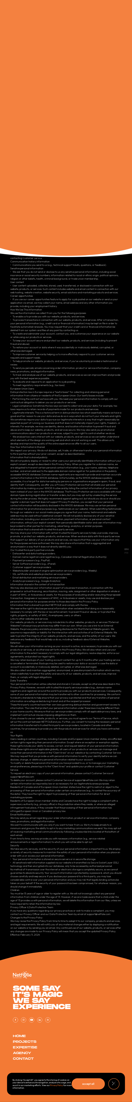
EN (126, 549)
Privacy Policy (56, 1085)
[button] (88, 1083)
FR (126, 552)
